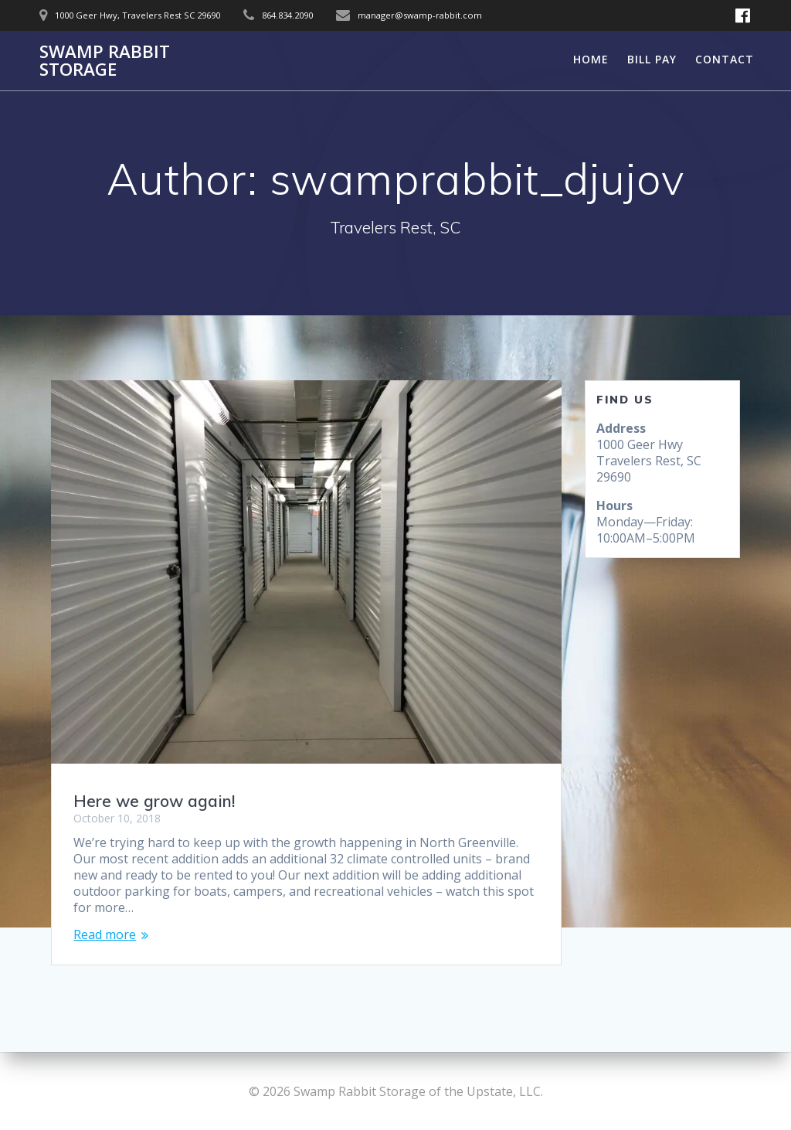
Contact (724, 59)
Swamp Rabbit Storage (104, 60)
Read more (104, 935)
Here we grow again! (154, 801)
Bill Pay (652, 59)
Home (591, 59)
